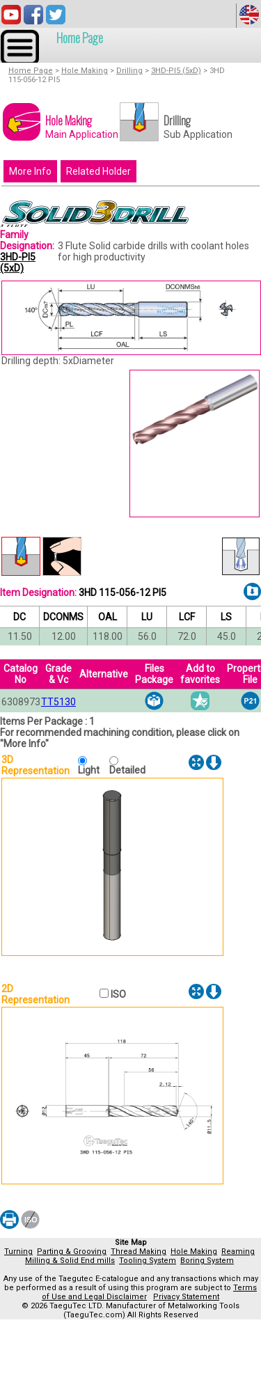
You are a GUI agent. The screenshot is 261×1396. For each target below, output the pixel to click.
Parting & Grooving (71, 1251)
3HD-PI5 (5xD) (176, 70)
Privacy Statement (186, 1296)
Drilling (129, 70)
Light (92, 770)
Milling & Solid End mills (70, 1260)
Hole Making (84, 70)
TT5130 (58, 701)
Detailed (127, 770)
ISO (117, 994)
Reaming (238, 1251)
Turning (18, 1251)
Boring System (207, 1260)
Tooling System (147, 1260)
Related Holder (98, 171)
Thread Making (138, 1251)
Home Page (79, 38)
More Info (30, 171)
